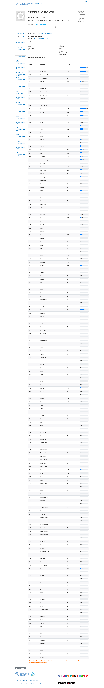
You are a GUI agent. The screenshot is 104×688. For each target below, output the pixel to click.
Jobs (17, 683)
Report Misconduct (48, 683)
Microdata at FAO (38, 3)
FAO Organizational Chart (22, 680)
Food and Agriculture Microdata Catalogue (27, 7)
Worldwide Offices (34, 680)
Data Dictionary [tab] (31, 33)
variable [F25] (66, 7)
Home (16, 7)
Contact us (22, 683)
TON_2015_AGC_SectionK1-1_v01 (40, 38)
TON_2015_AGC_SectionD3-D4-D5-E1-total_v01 (20, 76)
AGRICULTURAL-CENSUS (42, 7)
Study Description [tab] (20, 33)
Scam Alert (39, 683)
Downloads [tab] (40, 33)
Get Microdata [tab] (48, 33)
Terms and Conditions (31, 683)
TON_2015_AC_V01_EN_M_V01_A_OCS (55, 7)
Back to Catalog (20, 668)
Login (83, 1)
